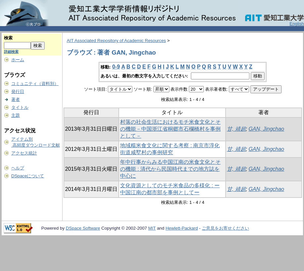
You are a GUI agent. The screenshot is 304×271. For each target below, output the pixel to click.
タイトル (19, 107)
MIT (152, 228)
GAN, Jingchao (266, 129)
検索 (8, 37)
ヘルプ (17, 167)
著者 (15, 99)
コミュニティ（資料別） (35, 83)
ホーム (17, 59)
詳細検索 (11, 52)
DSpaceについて (27, 175)
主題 (15, 115)
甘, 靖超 (236, 129)
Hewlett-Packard (181, 228)
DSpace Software (83, 228)
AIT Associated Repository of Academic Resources (116, 40)
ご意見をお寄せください (225, 228)
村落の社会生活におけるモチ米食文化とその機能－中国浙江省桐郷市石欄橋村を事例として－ (170, 129)
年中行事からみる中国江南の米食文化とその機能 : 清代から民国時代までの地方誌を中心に (170, 169)
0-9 (116, 66)
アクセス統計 (24, 153)
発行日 (17, 91)
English (296, 23)
